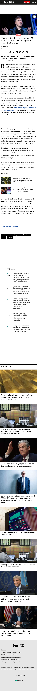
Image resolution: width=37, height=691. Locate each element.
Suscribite (26, 2)
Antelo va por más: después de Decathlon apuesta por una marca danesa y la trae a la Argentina (20, 317)
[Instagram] (19, 675)
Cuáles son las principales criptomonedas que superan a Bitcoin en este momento (22, 180)
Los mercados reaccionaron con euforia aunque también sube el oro (18, 534)
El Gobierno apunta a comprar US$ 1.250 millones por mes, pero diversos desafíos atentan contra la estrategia (15, 599)
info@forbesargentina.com (11, 654)
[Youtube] (21, 675)
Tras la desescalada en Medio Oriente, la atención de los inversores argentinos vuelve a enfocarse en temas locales (17, 432)
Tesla (3, 237)
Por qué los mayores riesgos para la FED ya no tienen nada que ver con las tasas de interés (17, 465)
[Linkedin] (24, 675)
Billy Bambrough (5, 46)
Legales (16, 669)
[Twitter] (16, 675)
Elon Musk (26, 235)
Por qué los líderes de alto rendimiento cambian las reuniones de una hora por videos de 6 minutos (21, 328)
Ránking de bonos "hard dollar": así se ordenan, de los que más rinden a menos (18, 566)
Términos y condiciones (6, 669)
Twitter (10, 237)
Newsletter (9, 667)
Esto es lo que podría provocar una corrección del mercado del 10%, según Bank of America (24, 189)
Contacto (15, 667)
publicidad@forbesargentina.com (13, 652)
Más (20, 269)
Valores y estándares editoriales (26, 667)
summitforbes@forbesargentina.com (13, 657)
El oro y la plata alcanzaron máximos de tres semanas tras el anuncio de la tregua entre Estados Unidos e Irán (17, 397)
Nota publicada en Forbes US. (9, 227)
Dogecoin (17, 235)
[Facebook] (13, 675)
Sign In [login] (34, 2)
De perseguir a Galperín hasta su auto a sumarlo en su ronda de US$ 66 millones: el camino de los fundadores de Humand (21, 290)
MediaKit (3, 667)
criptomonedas (7, 235)
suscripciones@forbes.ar (13, 659)
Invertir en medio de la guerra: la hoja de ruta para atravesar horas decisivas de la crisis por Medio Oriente (17, 633)
